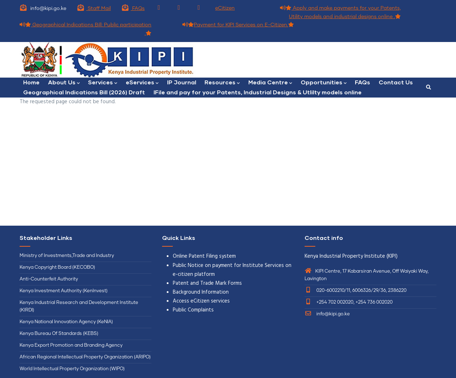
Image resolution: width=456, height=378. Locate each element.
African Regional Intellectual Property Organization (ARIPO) (85, 357)
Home (31, 82)
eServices (142, 83)
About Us (64, 83)
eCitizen (225, 8)
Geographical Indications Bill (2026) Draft (84, 92)
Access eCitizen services (201, 301)
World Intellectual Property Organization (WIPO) (72, 369)
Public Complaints (193, 310)
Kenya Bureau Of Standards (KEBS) (59, 333)
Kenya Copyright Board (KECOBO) (58, 267)
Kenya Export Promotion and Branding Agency (71, 345)
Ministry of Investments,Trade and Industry (67, 255)
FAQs (133, 8)
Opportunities (324, 83)
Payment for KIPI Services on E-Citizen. (238, 24)
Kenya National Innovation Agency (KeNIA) (66, 322)
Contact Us (397, 82)
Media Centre (271, 83)
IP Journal (182, 82)
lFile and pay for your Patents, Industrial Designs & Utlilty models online (258, 92)
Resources (222, 83)
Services (103, 83)
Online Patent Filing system (204, 256)
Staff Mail (94, 8)
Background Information (201, 292)
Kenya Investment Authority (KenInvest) (64, 291)
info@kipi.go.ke (327, 314)
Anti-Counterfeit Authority (49, 279)
